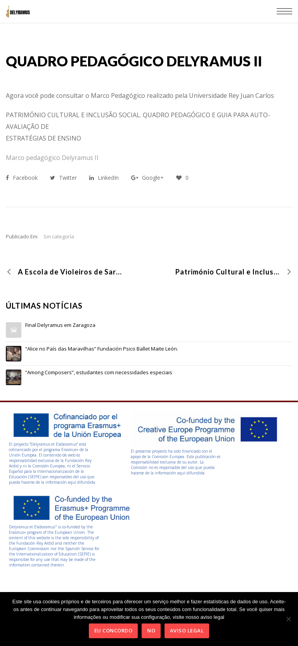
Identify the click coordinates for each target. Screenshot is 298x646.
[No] (288, 619)
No (151, 630)
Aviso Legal (187, 630)
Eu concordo (113, 630)
